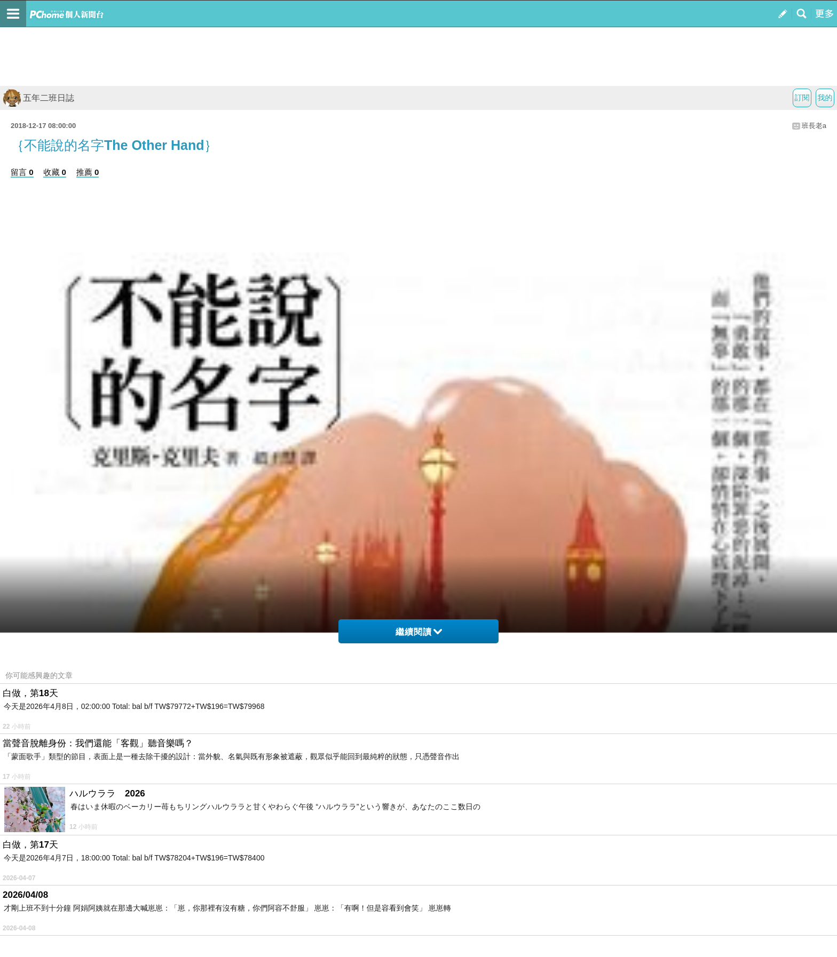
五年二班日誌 (38, 98)
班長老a (814, 126)
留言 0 (22, 172)
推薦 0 (87, 172)
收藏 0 (54, 172)
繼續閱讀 (419, 632)
